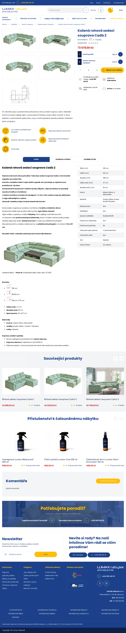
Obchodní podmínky (10, 582)
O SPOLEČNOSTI (15, 610)
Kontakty (78, 555)
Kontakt (107, 3)
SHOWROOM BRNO (15, 614)
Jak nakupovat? (30, 572)
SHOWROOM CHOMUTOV (79, 614)
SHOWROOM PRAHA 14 (110, 610)
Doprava (5, 572)
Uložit (46, 554)
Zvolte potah (88, 54)
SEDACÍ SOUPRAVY (6, 18)
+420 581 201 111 (27, 3)
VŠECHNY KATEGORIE (28, 19)
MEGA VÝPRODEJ (117, 19)
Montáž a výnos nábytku (30, 583)
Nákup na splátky (9, 579)
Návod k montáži (30, 588)
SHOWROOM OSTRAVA (110, 614)
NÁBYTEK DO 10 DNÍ (79, 19)
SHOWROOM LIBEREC (47, 614)
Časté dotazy (50, 572)
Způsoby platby (8, 575)
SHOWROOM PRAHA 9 (78, 610)
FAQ (91, 3)
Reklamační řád (51, 575)
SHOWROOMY (119, 3)
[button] (101, 54)
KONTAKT (15, 617)
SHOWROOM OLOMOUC (47, 610)
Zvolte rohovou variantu (89, 62)
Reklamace (49, 579)
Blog (98, 3)
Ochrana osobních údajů (9, 586)
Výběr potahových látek (31, 577)
